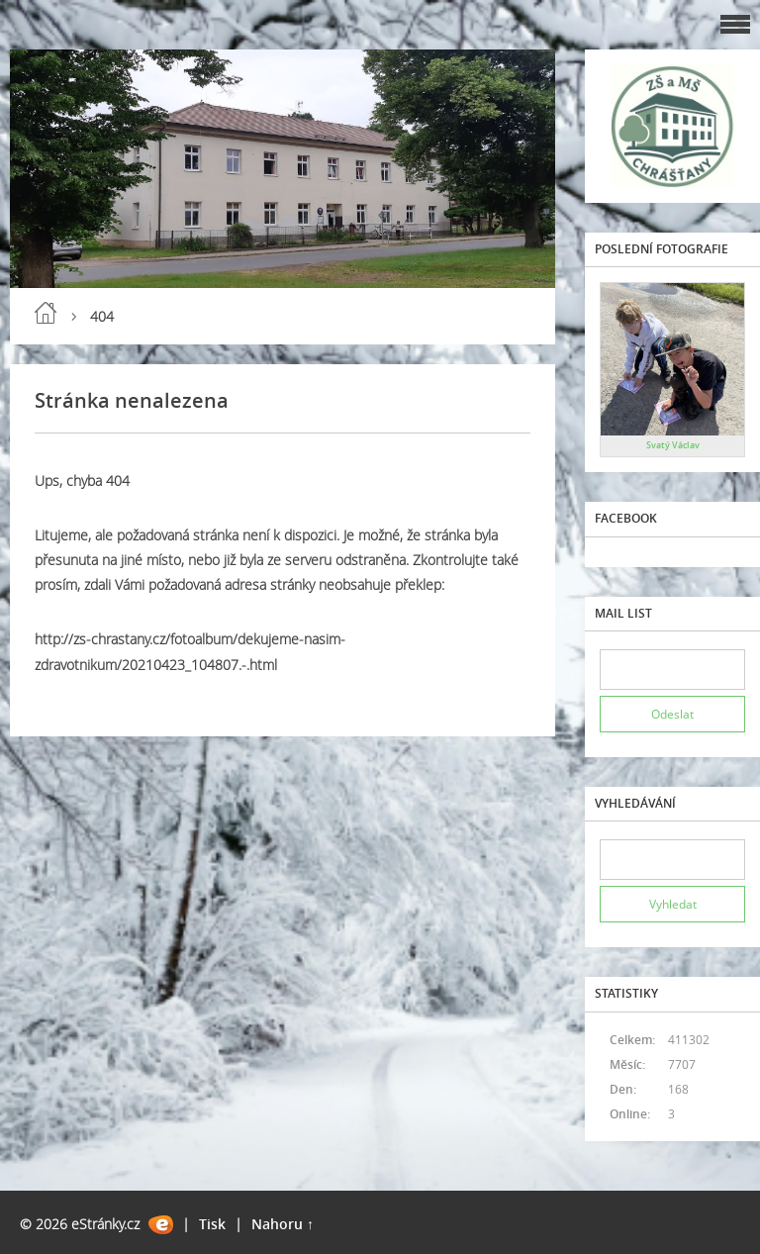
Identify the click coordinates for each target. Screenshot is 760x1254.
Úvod (45, 313)
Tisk (212, 1223)
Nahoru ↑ (282, 1223)
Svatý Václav (673, 444)
